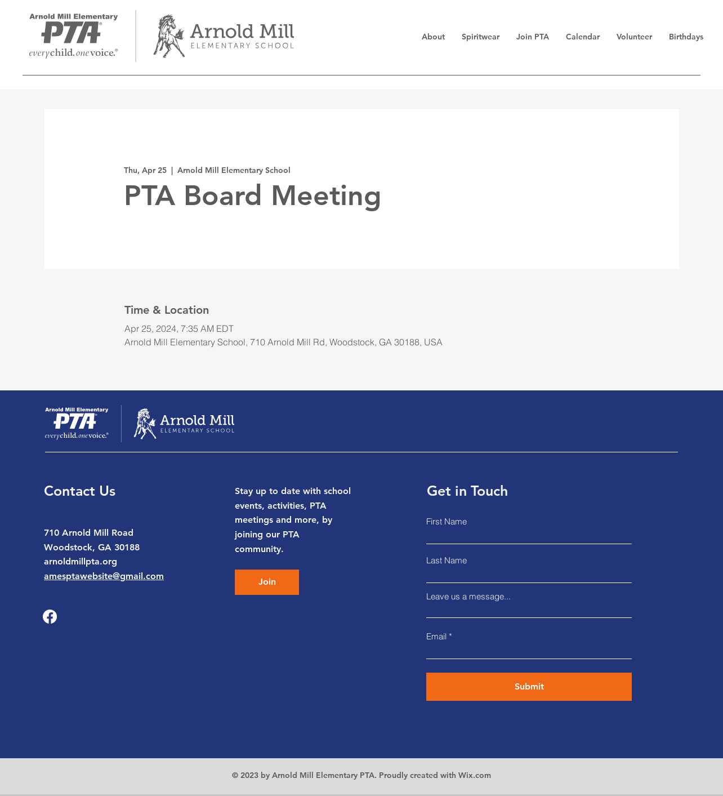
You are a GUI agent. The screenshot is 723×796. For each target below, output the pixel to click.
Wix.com (474, 775)
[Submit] (529, 687)
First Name (446, 521)
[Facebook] (50, 617)
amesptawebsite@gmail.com (104, 576)
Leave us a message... (468, 596)
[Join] (267, 582)
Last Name (446, 560)
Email (436, 636)
